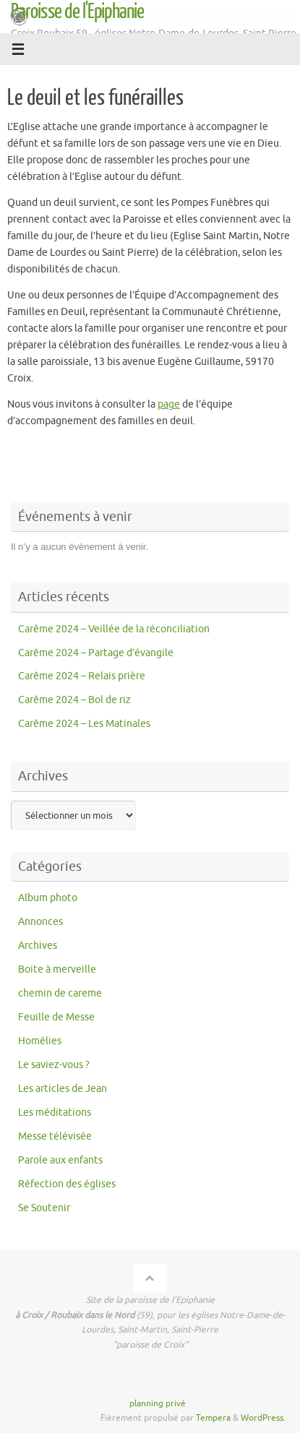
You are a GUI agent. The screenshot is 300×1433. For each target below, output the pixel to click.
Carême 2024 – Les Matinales (84, 724)
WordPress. (263, 1418)
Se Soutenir (44, 1208)
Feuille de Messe (56, 1017)
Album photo (47, 898)
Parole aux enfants (60, 1160)
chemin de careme (60, 993)
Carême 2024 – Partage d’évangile (95, 653)
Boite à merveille (57, 969)
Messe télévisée (55, 1136)
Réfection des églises (67, 1184)
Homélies (39, 1041)
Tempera (213, 1418)
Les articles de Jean (62, 1089)
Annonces (40, 922)
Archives (37, 945)
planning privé (157, 1403)
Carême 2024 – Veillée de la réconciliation (114, 629)
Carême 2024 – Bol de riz (74, 700)
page (169, 404)
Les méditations (54, 1112)
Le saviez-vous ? (54, 1065)
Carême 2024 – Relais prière (81, 676)
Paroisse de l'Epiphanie (77, 11)
